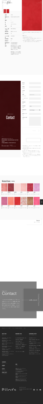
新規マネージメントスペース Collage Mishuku (21, 369)
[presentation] (33, 140)
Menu (40, 2)
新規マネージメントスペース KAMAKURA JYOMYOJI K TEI (21, 380)
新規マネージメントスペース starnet (21, 377)
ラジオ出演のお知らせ (21, 372)
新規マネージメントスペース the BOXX (21, 374)
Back (34, 221)
